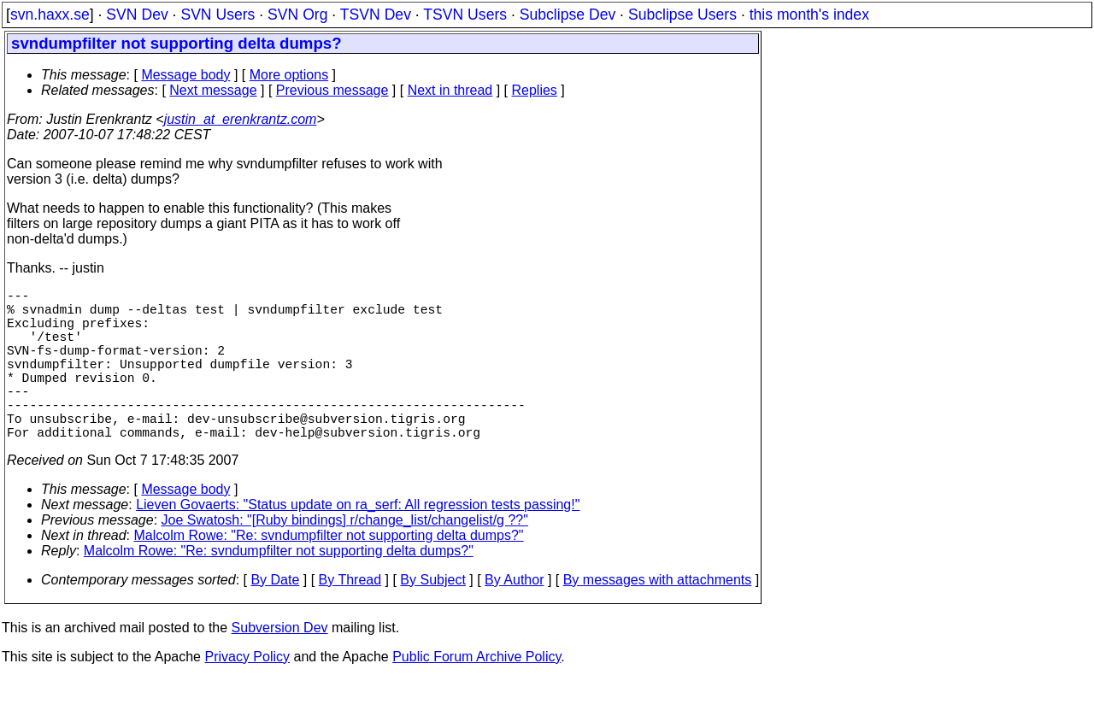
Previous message (332, 90)
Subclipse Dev (567, 14)
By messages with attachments (657, 617)
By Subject (432, 617)
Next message (212, 90)
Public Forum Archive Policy (476, 694)
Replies (534, 90)
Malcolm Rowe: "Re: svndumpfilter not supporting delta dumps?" (329, 573)
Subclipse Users (682, 14)
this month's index (809, 14)
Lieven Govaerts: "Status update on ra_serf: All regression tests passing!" (357, 542)
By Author (514, 617)
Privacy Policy (247, 694)
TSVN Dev (375, 14)
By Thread (350, 617)
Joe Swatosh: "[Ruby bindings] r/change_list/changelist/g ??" (345, 557)
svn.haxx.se (50, 14)
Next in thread (450, 90)
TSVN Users (465, 14)
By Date (274, 617)
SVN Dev (137, 14)
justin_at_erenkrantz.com (240, 119)
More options (289, 74)
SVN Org (297, 14)
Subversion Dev (280, 665)
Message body (185, 74)
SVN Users (217, 14)
